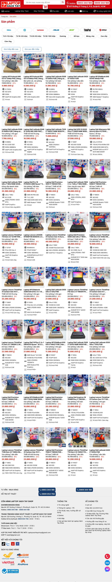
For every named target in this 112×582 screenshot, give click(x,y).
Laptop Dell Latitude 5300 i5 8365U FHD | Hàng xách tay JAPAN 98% (12, 130)
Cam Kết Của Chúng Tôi (95, 511)
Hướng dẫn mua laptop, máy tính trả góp (97, 525)
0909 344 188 (101, 3)
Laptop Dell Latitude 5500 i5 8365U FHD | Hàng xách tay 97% (56, 78)
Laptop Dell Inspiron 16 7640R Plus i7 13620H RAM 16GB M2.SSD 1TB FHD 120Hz (77, 398)
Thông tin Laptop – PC (66, 508)
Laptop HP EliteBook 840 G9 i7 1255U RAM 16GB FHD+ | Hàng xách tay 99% (33, 398)
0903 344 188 (84, 3)
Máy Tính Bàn (39, 11)
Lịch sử (89, 505)
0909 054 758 (47, 494)
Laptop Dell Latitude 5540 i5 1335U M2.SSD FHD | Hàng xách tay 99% (34, 130)
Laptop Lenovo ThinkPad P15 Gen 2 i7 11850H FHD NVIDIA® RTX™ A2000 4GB (77, 291)
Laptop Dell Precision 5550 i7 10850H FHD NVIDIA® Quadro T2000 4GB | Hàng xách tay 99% (56, 398)
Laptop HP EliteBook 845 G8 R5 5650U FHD (99, 77)
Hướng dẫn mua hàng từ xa (96, 521)
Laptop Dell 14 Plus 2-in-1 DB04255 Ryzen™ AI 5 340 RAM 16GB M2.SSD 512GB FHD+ (34, 343)
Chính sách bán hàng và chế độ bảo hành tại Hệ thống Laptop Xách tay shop (98, 530)
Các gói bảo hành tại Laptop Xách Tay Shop (70, 522)
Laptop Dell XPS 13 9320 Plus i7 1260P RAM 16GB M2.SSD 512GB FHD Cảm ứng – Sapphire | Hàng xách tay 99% (77, 130)
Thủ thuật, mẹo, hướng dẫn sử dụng (69, 511)
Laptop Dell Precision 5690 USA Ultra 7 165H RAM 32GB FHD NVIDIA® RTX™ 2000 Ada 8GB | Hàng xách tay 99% (77, 236)
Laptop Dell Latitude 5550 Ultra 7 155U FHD (99, 343)
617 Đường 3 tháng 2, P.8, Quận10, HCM (86, 6)
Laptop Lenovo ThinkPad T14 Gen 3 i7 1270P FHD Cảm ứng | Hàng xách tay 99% (12, 236)
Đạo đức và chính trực (95, 508)
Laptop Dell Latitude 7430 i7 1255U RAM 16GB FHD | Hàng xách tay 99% (78, 343)
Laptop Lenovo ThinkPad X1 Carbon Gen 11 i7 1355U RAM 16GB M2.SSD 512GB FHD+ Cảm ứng (99, 398)
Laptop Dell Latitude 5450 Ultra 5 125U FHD (56, 291)
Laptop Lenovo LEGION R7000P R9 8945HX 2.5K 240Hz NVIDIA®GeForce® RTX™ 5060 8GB (34, 236)
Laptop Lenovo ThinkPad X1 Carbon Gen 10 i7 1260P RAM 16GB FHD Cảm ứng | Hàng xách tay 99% (12, 291)
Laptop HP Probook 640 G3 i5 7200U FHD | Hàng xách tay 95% (11, 78)
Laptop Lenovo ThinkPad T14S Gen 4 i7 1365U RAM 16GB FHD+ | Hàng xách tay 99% (12, 451)
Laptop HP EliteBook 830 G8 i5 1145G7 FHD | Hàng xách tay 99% (55, 343)
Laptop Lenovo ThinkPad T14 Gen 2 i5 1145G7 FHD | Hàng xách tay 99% (78, 451)
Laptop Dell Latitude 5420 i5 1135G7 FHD (78, 77)
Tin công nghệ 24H (103, 11)
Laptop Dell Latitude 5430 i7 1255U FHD (99, 451)
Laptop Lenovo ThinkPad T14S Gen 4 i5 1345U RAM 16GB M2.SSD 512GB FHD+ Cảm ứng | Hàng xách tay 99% (99, 236)
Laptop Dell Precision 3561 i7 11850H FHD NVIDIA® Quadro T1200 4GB (55, 183)
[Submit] (62, 2)
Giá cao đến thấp (32, 49)
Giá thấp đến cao (11, 49)
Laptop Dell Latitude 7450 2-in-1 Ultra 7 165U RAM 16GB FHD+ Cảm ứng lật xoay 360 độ (78, 183)
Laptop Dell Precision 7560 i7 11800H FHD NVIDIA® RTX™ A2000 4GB (10, 398)
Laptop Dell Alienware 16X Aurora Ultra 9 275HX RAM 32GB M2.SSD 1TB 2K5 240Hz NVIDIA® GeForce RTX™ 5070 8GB (99, 130)
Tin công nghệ (63, 505)
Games (60, 515)
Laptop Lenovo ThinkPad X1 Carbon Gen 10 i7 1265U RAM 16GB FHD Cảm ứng (34, 451)
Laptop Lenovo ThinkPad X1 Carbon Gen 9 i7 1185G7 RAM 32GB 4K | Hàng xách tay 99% (99, 291)
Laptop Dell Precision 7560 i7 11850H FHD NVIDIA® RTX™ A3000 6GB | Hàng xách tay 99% (56, 451)
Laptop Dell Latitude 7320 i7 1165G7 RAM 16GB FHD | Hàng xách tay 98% (56, 130)
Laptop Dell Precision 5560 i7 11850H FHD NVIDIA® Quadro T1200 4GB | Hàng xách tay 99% (99, 183)
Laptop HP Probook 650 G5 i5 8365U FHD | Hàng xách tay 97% (33, 78)
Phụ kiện (55, 11)
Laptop (7, 11)
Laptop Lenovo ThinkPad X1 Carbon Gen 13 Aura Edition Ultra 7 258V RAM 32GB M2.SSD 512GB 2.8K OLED (56, 236)
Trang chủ (4, 16)
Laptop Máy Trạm (22, 11)
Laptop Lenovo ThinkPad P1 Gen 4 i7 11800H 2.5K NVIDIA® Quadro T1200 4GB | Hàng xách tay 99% (12, 343)
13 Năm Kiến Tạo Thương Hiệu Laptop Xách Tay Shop (96, 514)
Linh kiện (70, 11)
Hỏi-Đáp (61, 518)
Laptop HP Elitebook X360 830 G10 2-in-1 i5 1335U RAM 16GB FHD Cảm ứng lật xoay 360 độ (33, 291)
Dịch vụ (85, 11)
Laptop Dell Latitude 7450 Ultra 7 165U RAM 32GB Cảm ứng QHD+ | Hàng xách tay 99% (12, 183)
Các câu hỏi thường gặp (95, 518)
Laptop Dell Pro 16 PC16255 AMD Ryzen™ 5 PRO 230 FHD (33, 183)
